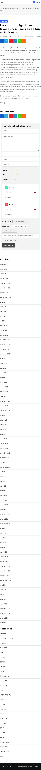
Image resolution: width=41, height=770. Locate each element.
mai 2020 (3, 594)
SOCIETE (3, 733)
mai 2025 (3, 316)
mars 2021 (3, 552)
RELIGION (3, 723)
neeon (36, 2)
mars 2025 (3, 326)
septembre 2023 (5, 410)
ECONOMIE (3, 662)
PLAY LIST (3, 709)
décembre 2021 (5, 509)
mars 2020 (3, 604)
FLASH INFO (4, 681)
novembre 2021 (5, 514)
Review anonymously (11, 240)
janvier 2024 (4, 392)
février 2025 (4, 330)
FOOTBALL (3, 685)
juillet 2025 (3, 307)
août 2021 (3, 528)
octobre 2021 (4, 519)
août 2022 (3, 472)
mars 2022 (3, 495)
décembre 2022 (5, 453)
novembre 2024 (5, 344)
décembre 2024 (5, 340)
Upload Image (6, 221)
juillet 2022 (3, 476)
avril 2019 (3, 623)
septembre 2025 (5, 297)
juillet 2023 (3, 420)
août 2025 (3, 302)
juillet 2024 (3, 363)
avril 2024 (3, 377)
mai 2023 (3, 429)
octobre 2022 (4, 462)
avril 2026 (3, 264)
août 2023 (3, 415)
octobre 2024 (4, 349)
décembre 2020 (5, 566)
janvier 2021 (4, 561)
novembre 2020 (5, 571)
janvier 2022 (4, 505)
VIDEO (2, 756)
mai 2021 (3, 542)
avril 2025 (3, 321)
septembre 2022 (5, 467)
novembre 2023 (5, 401)
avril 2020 (3, 599)
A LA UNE (3, 634)
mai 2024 (3, 373)
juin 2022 (3, 481)
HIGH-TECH (3, 690)
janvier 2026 (4, 278)
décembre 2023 (5, 396)
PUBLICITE (3, 719)
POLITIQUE (3, 714)
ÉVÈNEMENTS (4, 676)
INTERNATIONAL (5, 695)
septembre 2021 (5, 524)
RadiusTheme (33, 766)
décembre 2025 (5, 283)
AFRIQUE (3, 643)
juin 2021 (3, 538)
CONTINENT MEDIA (7, 36)
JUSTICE (3, 700)
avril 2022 (3, 491)
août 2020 (3, 585)
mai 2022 (3, 486)
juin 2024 (3, 368)
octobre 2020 (4, 576)
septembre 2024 (5, 354)
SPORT (2, 737)
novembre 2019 (5, 613)
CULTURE (3, 657)
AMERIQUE (3, 648)
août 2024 (3, 359)
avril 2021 (3, 547)
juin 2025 (3, 311)
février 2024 (4, 387)
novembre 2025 (5, 288)
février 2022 (4, 500)
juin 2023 (3, 425)
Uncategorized (4, 752)
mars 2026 (3, 269)
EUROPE (2, 671)
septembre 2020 (5, 580)
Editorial (2, 667)
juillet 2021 (3, 533)
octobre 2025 (4, 293)
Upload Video (6, 226)
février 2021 (4, 557)
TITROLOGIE (4, 747)
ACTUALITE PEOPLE (6, 638)
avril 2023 (3, 434)
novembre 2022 (5, 458)
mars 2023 (3, 439)
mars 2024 (3, 382)
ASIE (1, 652)
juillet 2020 (3, 590)
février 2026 (4, 274)
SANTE (2, 728)
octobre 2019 (4, 618)
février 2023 (4, 443)
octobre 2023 (4, 406)
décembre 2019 (5, 609)
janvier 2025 (4, 335)
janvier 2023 (4, 448)
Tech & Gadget (4, 742)
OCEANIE (3, 704)
